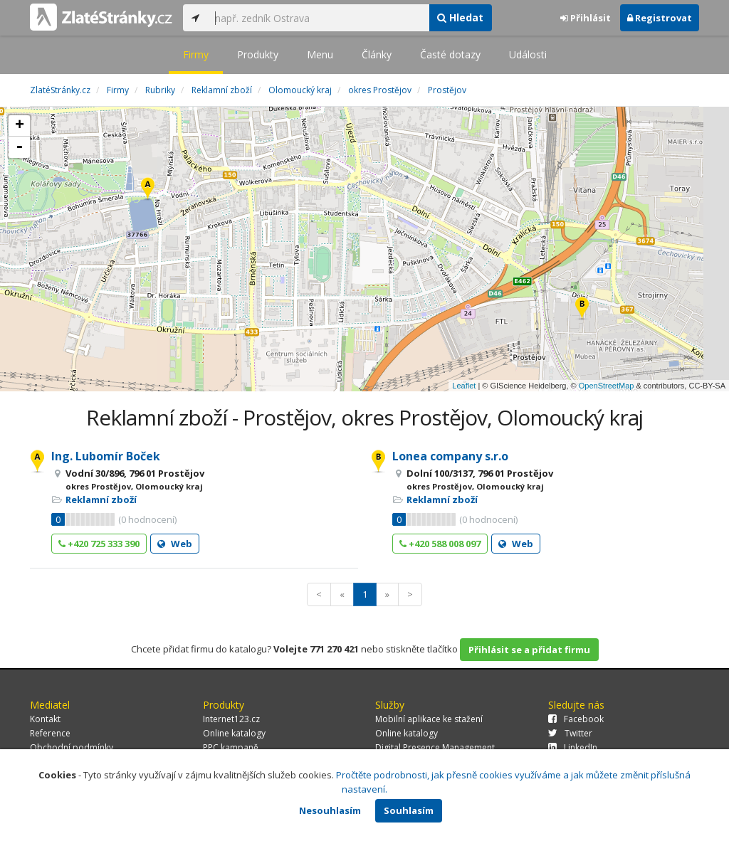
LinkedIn (572, 747)
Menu (320, 54)
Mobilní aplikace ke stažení (429, 719)
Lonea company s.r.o (450, 456)
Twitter (570, 733)
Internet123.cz (231, 719)
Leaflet (464, 385)
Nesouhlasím (330, 810)
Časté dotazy (450, 54)
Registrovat (659, 17)
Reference (50, 733)
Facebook (576, 719)
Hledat (460, 17)
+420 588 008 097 (440, 543)
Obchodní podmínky (71, 747)
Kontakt (45, 719)
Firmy (196, 54)
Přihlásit (585, 17)
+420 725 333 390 (99, 543)
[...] (318, 17)
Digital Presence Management (435, 747)
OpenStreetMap (606, 385)
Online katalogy (234, 733)
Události (528, 54)
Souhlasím (409, 810)
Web (174, 543)
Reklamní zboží (101, 499)
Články (377, 54)
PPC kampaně (230, 747)
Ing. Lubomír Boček (105, 456)
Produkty (257, 54)
